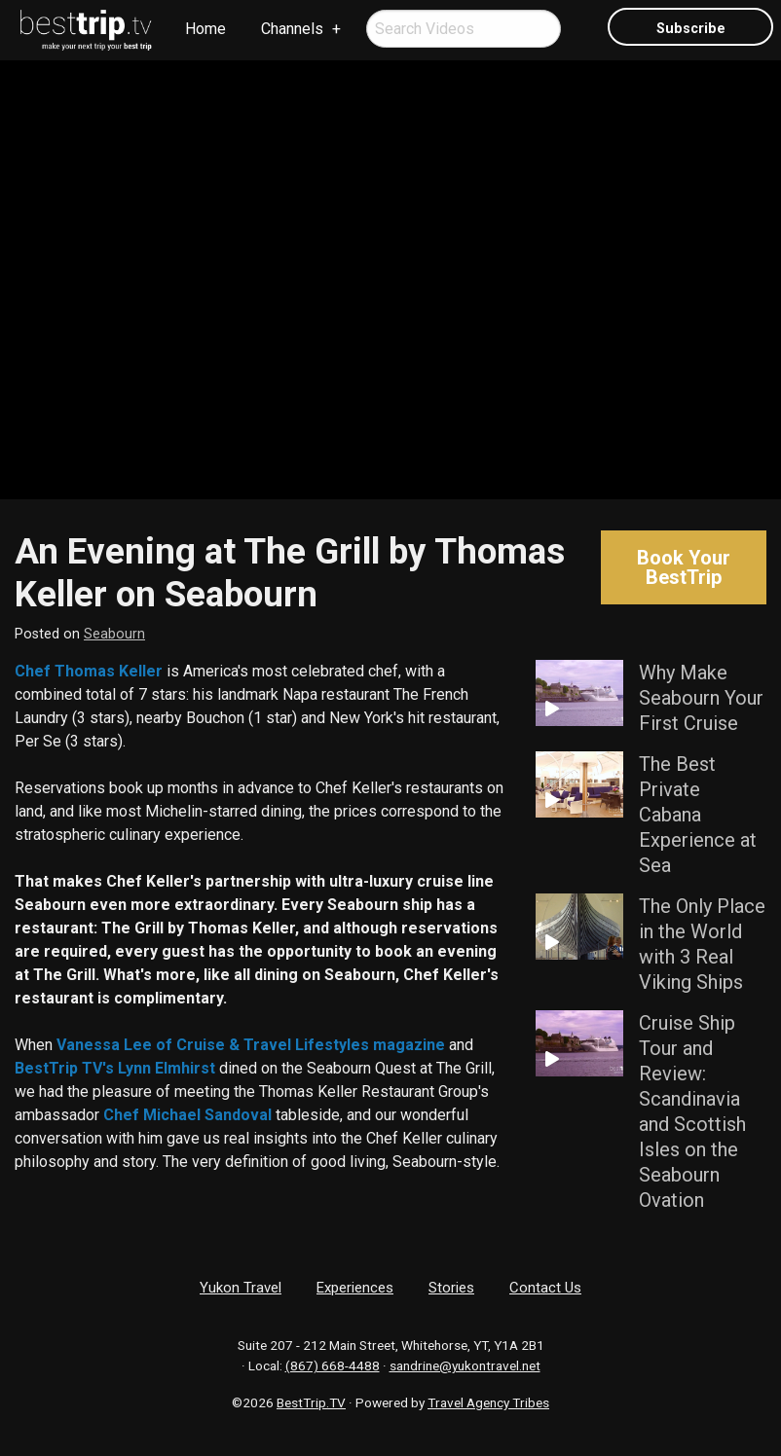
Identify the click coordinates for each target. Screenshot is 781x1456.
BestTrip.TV (311, 1402)
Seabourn (114, 634)
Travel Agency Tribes (488, 1402)
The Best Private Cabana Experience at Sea (698, 814)
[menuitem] (87, 30)
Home (205, 28)
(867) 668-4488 (332, 1365)
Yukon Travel (240, 1287)
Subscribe (690, 28)
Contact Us (545, 1287)
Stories (451, 1287)
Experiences (354, 1287)
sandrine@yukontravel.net (465, 1365)
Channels (292, 28)
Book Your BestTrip (683, 567)
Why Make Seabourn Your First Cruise (701, 698)
